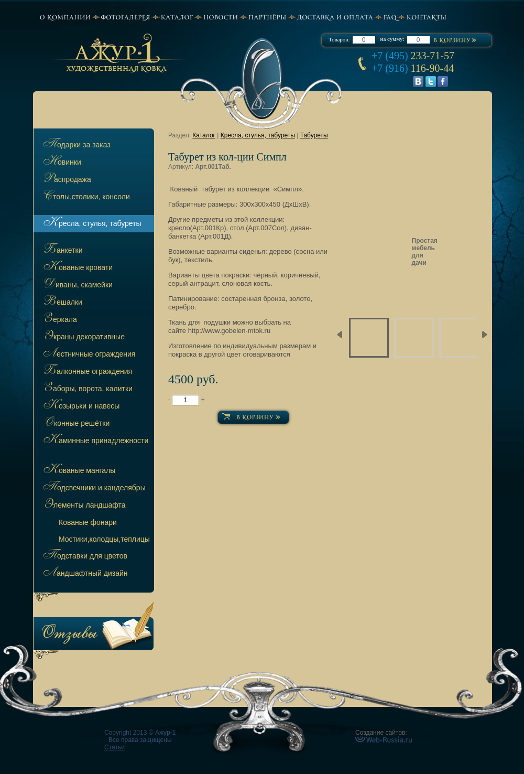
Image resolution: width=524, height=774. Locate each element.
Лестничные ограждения (88, 354)
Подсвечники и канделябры (93, 488)
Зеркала (59, 320)
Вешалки (61, 302)
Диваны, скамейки (77, 285)
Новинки (61, 162)
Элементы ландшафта (83, 505)
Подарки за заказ (76, 145)
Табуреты (314, 135)
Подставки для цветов (84, 556)
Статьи (114, 747)
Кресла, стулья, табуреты (91, 224)
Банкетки (61, 250)
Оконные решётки (75, 423)
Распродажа (66, 180)
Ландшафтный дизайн (84, 573)
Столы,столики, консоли (85, 197)
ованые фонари (88, 522)
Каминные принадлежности (94, 441)
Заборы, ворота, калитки (87, 389)
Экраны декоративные (83, 337)
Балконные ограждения (86, 372)
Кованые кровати (77, 268)
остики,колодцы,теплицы (104, 539)
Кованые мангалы (78, 471)
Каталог (203, 135)
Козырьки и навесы (80, 406)
